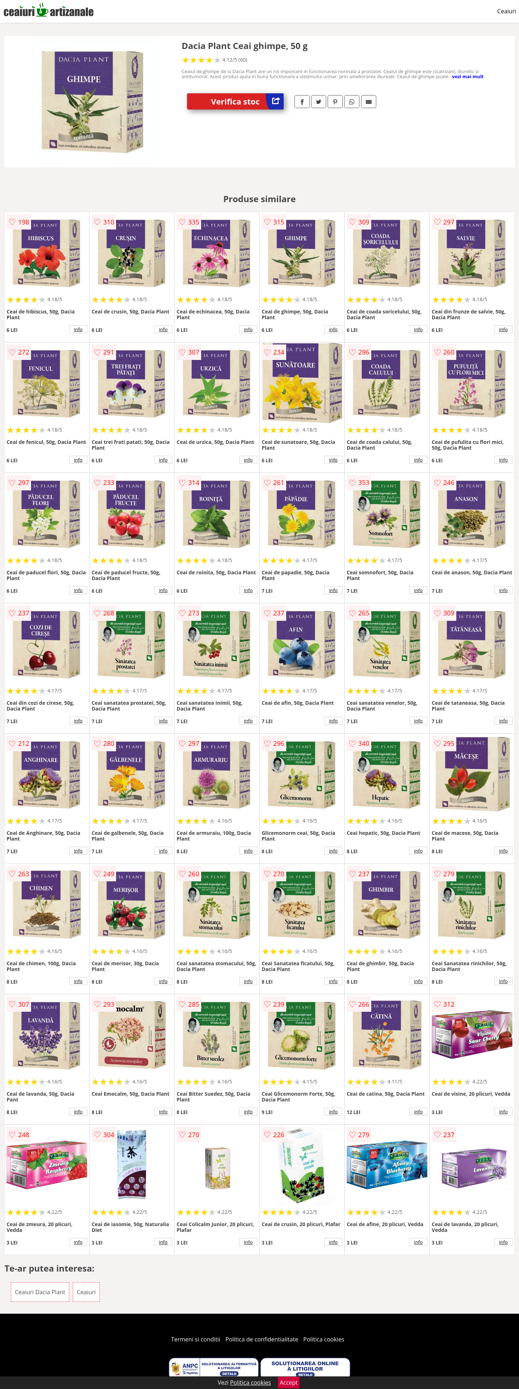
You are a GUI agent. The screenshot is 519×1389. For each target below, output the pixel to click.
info (78, 329)
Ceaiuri (506, 11)
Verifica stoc (247, 101)
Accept (289, 1382)
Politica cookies (324, 1339)
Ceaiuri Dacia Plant (40, 1292)
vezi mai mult (468, 76)
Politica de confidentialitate (262, 1339)
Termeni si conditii (196, 1339)
